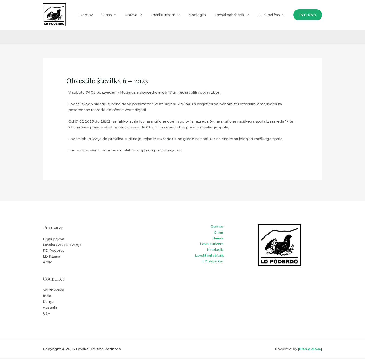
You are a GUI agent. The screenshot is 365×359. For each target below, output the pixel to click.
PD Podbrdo (54, 251)
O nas (116, 15)
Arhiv (47, 263)
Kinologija (201, 15)
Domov (97, 15)
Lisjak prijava (54, 239)
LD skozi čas (269, 15)
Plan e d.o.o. (309, 350)
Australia (51, 308)
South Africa (54, 290)
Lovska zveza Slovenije (63, 245)
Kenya (48, 302)
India (47, 296)
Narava (139, 15)
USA (46, 314)
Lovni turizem (169, 15)
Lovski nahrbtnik (232, 15)
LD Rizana (52, 257)
